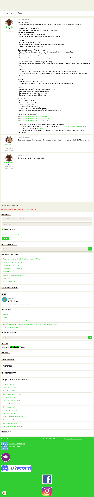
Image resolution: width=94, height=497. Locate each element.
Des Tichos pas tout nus (10, 413)
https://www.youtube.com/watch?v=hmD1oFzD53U (35, 116)
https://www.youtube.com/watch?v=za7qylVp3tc (34, 118)
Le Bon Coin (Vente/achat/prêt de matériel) (16, 321)
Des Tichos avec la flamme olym (13, 394)
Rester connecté (8, 229)
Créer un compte (6, 234)
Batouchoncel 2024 (9, 391)
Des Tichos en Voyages (10, 423)
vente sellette (7, 278)
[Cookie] (4, 493)
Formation (6, 317)
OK (90, 249)
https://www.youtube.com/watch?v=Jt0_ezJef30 (34, 120)
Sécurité (5, 314)
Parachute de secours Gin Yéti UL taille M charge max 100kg (21, 259)
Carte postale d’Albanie (10, 387)
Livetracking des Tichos (10, 410)
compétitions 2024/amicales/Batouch (74, 126)
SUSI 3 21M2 (7, 272)
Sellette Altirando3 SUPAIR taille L (13, 275)
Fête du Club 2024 (8, 384)
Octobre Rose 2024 (9, 397)
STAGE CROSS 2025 (9, 281)
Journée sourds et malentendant (13, 417)
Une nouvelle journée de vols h (12, 426)
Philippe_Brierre (9, 27)
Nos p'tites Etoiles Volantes (11, 400)
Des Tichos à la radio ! (9, 407)
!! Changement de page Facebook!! (13, 262)
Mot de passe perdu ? (16, 234)
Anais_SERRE (9, 144)
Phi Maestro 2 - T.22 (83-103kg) (12, 268)
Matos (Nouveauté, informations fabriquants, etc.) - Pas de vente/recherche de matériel (30, 324)
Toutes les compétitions (10, 327)
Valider (5, 238)
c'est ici (40, 128)
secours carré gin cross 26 (11, 265)
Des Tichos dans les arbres (11, 420)
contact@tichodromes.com (73, 439)
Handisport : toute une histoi (11, 404)
